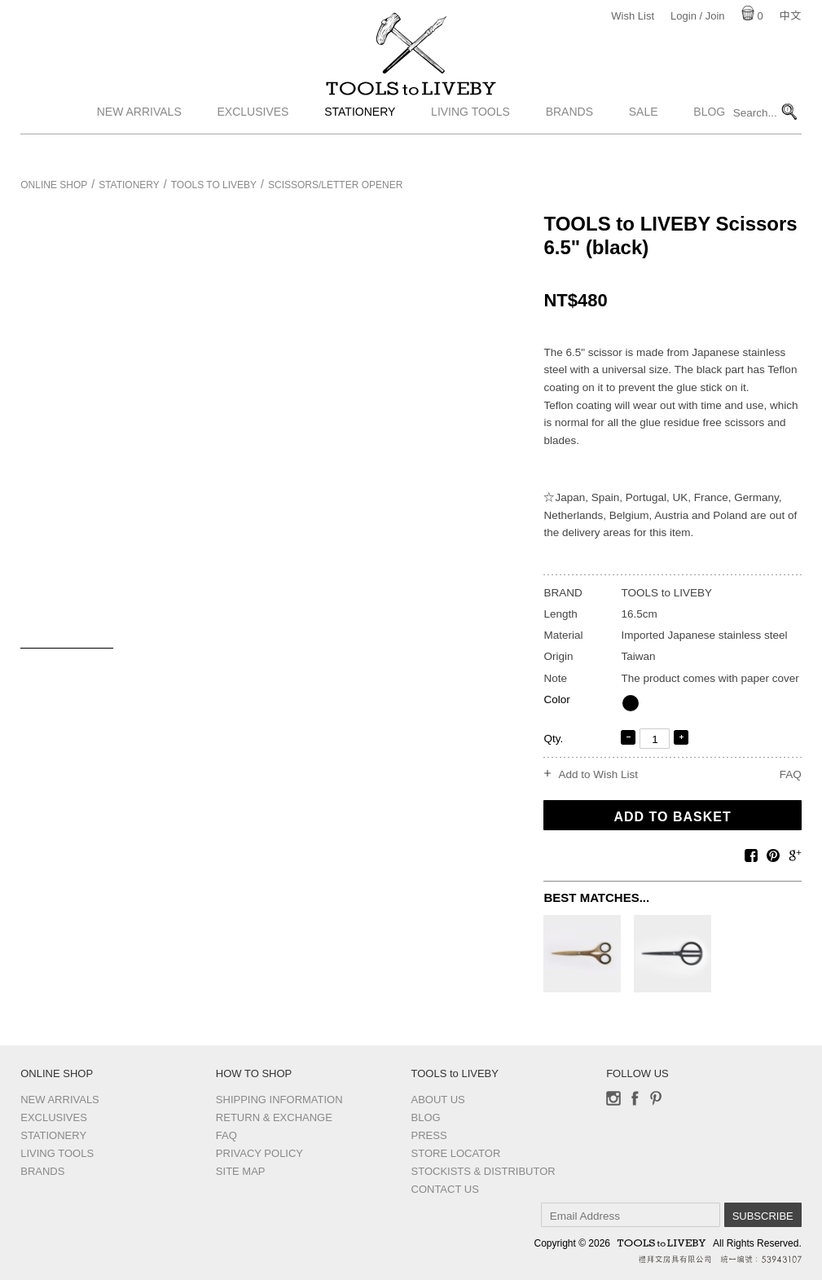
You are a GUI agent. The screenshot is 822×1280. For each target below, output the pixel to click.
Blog (709, 140)
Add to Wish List (598, 775)
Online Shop (53, 185)
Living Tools (470, 140)
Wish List (632, 16)
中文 (790, 16)
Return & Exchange (274, 1117)
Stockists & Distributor (483, 1171)
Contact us (445, 1189)
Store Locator (456, 1153)
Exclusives (253, 140)
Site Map (241, 1171)
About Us (438, 1099)
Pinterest (655, 1098)
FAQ (791, 774)
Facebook (634, 1098)
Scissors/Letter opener (335, 185)
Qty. (553, 738)
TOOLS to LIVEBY (411, 103)
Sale (643, 140)
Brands (569, 140)
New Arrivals (139, 140)
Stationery (359, 140)
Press (429, 1135)
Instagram (613, 1098)
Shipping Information (279, 1099)
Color (556, 699)
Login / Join (697, 16)
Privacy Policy (259, 1153)
